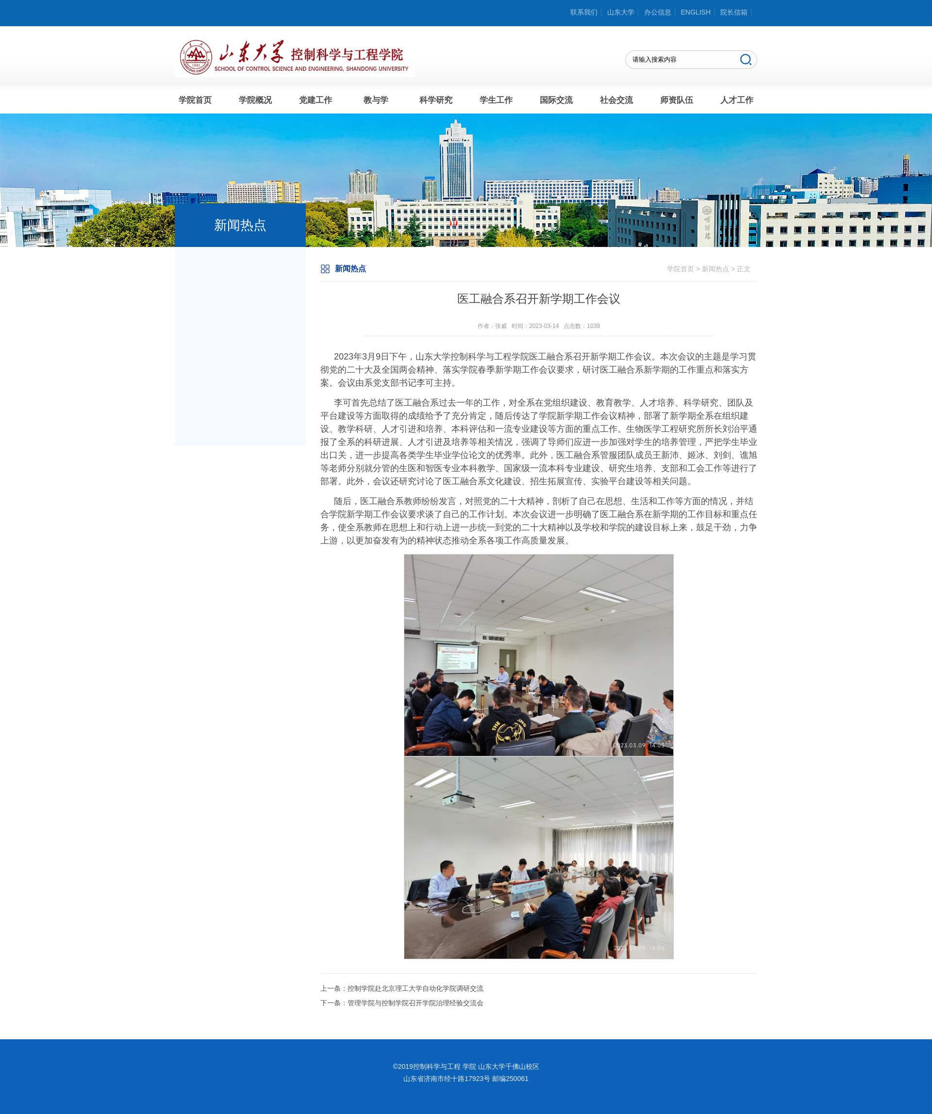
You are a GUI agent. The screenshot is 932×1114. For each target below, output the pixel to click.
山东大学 (620, 12)
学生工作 (496, 100)
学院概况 (255, 100)
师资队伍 (676, 100)
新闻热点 (715, 269)
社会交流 (616, 100)
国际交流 (556, 100)
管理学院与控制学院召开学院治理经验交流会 (415, 1003)
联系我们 (584, 12)
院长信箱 (734, 12)
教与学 (376, 100)
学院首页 (195, 100)
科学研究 (435, 100)
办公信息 (657, 12)
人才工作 (736, 100)
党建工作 (315, 100)
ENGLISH (696, 12)
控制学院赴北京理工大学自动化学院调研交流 (415, 988)
